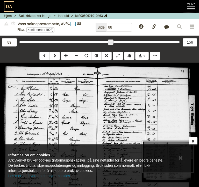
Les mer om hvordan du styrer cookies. (39, 176)
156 (190, 42)
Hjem (8, 16)
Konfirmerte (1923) (40, 30)
